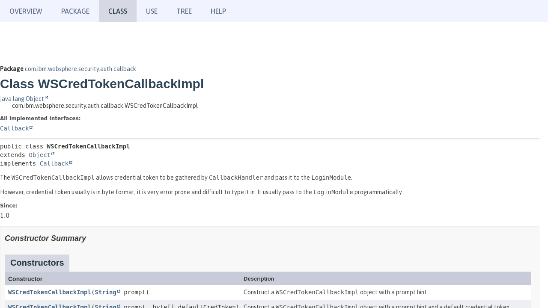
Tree (184, 11)
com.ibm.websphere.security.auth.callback (80, 68)
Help (218, 11)
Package (75, 11)
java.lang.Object (22, 98)
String (105, 292)
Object (40, 154)
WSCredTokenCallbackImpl (49, 292)
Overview (25, 11)
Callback (14, 128)
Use (152, 11)
